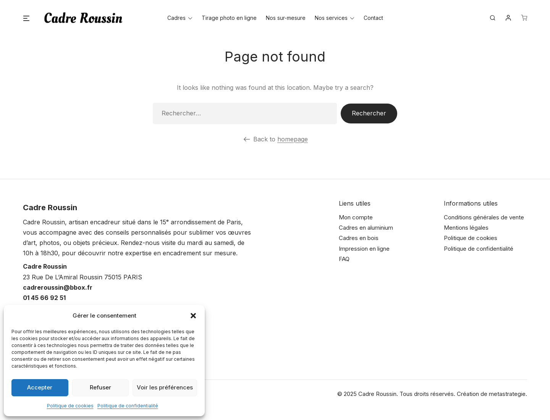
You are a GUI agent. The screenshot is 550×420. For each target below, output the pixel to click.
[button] (193, 315)
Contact (373, 18)
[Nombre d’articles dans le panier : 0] (524, 18)
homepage (292, 139)
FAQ (344, 259)
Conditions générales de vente (484, 217)
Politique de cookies (70, 406)
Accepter (39, 387)
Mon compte (356, 217)
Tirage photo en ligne (229, 18)
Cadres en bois (359, 238)
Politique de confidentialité (127, 406)
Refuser (100, 387)
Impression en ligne (364, 248)
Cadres (176, 18)
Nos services (331, 18)
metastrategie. (508, 393)
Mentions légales (466, 227)
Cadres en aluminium (366, 227)
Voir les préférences (165, 387)
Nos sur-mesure (286, 18)
